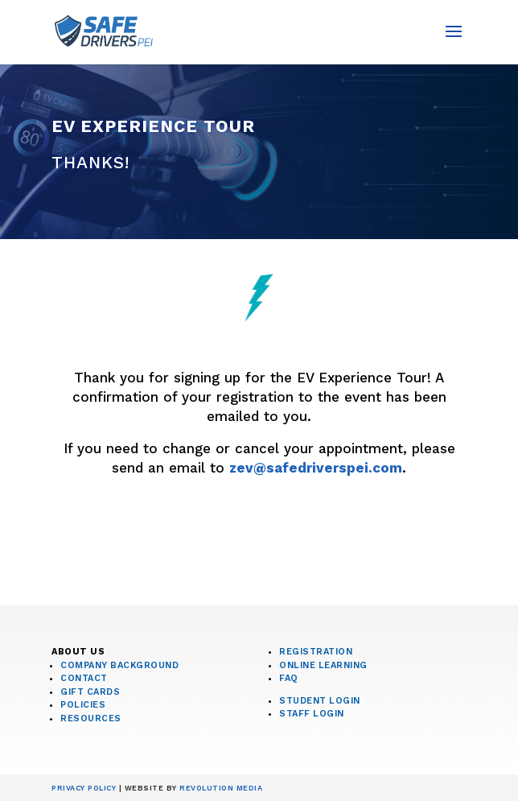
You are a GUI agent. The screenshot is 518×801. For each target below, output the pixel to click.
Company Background (119, 665)
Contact (84, 678)
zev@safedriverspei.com (315, 468)
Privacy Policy (83, 788)
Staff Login (311, 713)
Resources (90, 718)
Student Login (319, 701)
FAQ (288, 678)
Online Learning (323, 665)
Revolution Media (220, 788)
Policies (82, 705)
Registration (315, 651)
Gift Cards (90, 692)
